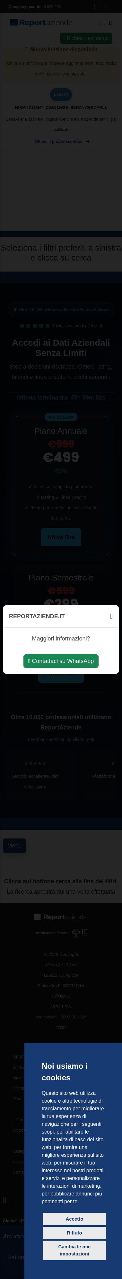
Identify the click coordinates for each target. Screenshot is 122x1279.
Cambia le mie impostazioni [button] (74, 1250)
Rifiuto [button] (74, 1232)
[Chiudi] (111, 616)
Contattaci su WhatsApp (61, 661)
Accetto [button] (74, 1219)
